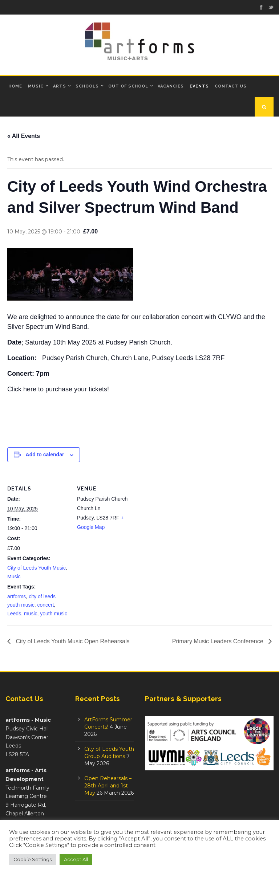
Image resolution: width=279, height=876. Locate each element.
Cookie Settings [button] (32, 859)
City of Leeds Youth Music (36, 568)
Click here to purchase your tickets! (58, 389)
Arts (59, 86)
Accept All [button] (76, 859)
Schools (87, 86)
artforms (16, 596)
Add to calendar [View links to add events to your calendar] (45, 454)
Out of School (128, 86)
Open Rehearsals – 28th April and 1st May (108, 785)
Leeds (14, 613)
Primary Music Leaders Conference (218, 641)
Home (15, 86)
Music (36, 86)
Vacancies (171, 86)
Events (199, 86)
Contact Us (231, 86)
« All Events (23, 136)
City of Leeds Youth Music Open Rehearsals (72, 641)
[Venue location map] (185, 524)
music (30, 613)
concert (45, 605)
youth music (53, 613)
